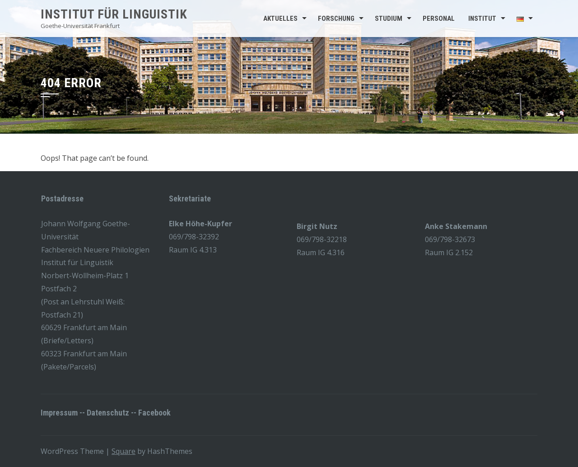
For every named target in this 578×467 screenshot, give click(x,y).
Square (123, 451)
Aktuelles (280, 18)
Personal (439, 18)
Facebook (154, 412)
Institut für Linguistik (114, 14)
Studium (388, 18)
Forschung (336, 18)
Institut (482, 18)
